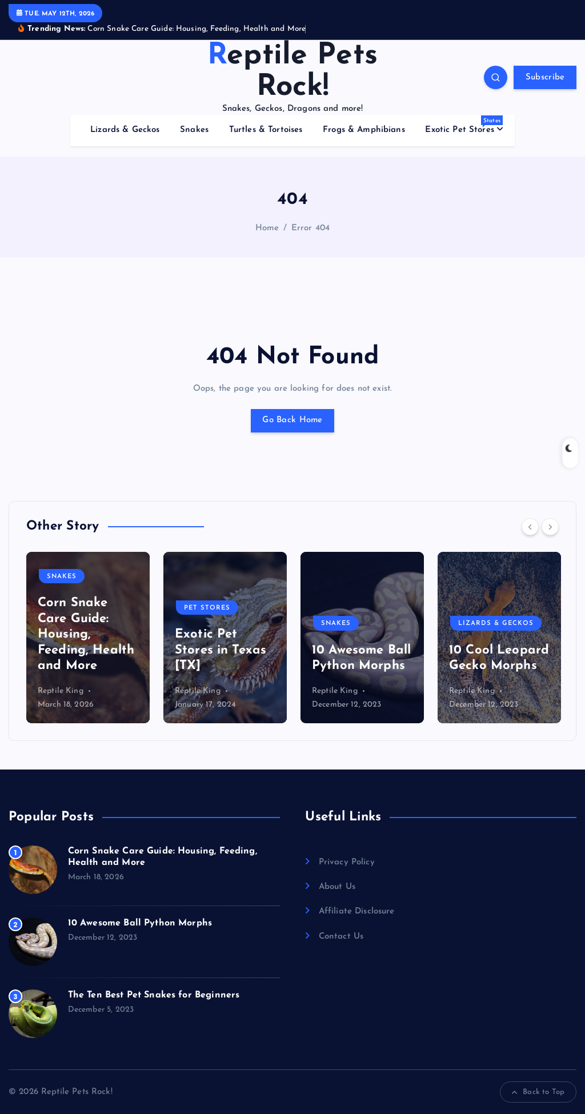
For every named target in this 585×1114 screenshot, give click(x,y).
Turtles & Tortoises (266, 130)
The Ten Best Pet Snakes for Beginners (154, 995)
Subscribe (545, 77)
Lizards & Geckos (124, 130)
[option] (88, 637)
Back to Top (538, 1092)
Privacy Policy (347, 862)
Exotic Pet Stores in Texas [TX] (220, 650)
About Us (337, 887)
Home (267, 228)
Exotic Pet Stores (464, 124)
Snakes (194, 130)
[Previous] (530, 526)
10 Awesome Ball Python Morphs (140, 923)
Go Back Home (292, 420)
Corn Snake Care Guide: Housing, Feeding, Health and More (86, 634)
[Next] (550, 526)
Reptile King (60, 691)
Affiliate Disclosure (357, 911)
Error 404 (310, 228)
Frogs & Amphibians (364, 130)
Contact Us (341, 936)
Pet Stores (207, 608)
